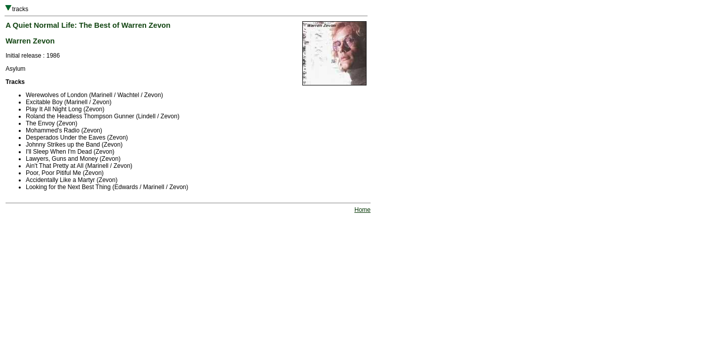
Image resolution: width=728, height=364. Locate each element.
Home (362, 209)
